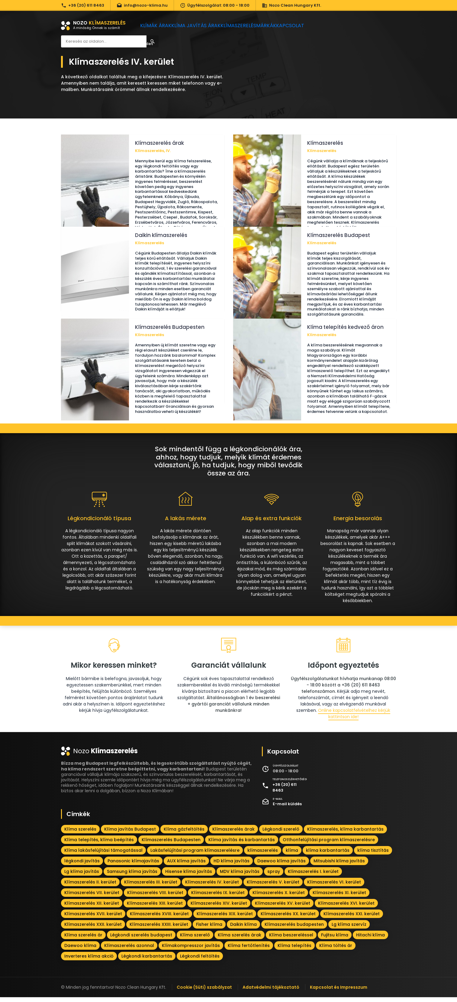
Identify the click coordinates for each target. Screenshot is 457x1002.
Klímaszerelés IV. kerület (212, 887)
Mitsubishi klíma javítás (339, 866)
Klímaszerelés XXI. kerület (351, 919)
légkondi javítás (82, 866)
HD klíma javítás (231, 866)
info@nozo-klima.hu (142, 5)
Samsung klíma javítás (132, 876)
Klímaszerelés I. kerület (313, 876)
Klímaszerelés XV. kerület (282, 908)
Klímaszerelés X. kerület (279, 897)
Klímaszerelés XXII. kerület (93, 929)
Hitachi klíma (370, 940)
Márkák (279, 25)
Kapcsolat (310, 25)
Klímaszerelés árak (233, 834)
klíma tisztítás (373, 855)
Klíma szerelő (195, 940)
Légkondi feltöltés (200, 961)
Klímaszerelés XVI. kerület (346, 908)
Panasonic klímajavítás (133, 866)
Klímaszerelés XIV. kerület (219, 908)
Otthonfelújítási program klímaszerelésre (329, 844)
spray (273, 876)
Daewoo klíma (80, 950)
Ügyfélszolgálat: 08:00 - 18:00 (214, 5)
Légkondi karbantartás (146, 961)
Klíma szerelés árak (239, 940)
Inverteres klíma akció (89, 961)
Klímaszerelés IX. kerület (218, 897)
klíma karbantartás (327, 855)
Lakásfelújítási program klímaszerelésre (195, 855)
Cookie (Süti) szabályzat (204, 992)
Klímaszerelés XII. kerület (91, 908)
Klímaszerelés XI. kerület (339, 897)
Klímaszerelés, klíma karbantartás (345, 834)
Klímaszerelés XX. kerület (288, 919)
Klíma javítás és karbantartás (241, 844)
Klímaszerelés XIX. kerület (225, 919)
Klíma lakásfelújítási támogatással (103, 855)
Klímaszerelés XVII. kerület (93, 919)
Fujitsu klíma (334, 940)
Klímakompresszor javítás (191, 950)
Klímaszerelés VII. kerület (91, 897)
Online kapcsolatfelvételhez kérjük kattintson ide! (354, 718)
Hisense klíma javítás (188, 876)
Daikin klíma (243, 929)
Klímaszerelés (246, 25)
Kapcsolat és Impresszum (338, 992)
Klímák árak (158, 25)
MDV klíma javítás (239, 876)
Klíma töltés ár (335, 950)
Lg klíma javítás (81, 876)
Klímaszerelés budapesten (294, 929)
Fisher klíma (209, 929)
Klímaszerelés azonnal (129, 950)
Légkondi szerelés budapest (141, 940)
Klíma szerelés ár (83, 940)
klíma (292, 855)
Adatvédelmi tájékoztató (271, 992)
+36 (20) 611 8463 (82, 5)
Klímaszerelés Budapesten (171, 844)
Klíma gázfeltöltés (184, 834)
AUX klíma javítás (186, 866)
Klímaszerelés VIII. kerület (155, 897)
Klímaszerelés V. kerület (273, 887)
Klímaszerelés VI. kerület (334, 887)
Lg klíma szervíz (349, 929)
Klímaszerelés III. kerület (150, 887)
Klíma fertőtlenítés (249, 950)
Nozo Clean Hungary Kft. (291, 5)
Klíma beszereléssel (291, 940)
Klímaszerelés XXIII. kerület (159, 929)
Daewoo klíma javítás (281, 866)
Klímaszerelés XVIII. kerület (159, 919)
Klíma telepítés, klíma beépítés (99, 844)
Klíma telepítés (294, 950)
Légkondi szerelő (280, 834)
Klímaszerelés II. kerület (90, 887)
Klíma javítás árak (201, 25)
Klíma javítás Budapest (130, 834)
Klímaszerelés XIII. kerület (155, 908)
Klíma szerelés (80, 834)
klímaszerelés (262, 855)
